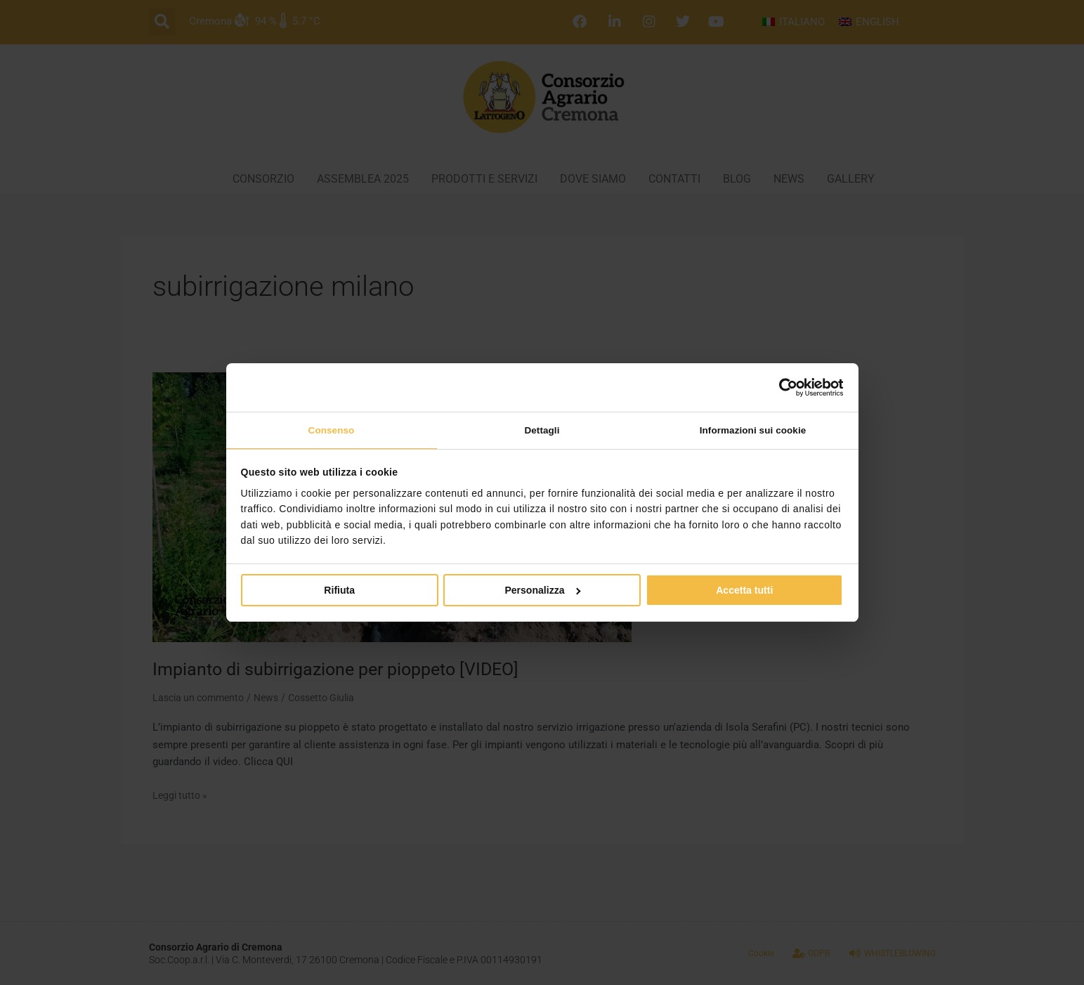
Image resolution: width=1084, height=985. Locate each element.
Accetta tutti (744, 591)
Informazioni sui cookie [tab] (752, 430)
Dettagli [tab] (541, 430)
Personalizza (542, 591)
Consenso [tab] (331, 430)
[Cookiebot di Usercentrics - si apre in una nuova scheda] (781, 386)
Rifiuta (339, 591)
